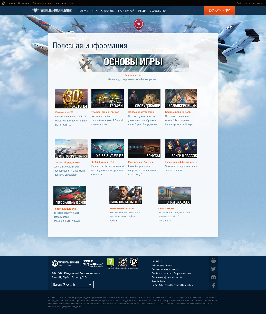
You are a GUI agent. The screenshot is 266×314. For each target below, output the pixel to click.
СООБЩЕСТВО (158, 10)
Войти (240, 3)
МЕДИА (142, 10)
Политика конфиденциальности (167, 277)
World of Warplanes (51, 10)
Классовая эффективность (181, 162)
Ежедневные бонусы (140, 162)
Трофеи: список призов (105, 112)
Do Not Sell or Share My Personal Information (172, 285)
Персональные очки (65, 208)
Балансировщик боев (178, 112)
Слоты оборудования (67, 162)
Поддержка (157, 261)
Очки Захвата (166, 208)
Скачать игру (219, 10)
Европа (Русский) (64, 284)
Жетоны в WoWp (64, 112)
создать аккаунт (256, 3)
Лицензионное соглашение (165, 269)
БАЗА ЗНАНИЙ (126, 10)
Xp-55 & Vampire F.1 (102, 162)
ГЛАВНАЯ (83, 10)
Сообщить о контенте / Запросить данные (171, 273)
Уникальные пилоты (121, 208)
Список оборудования (141, 112)
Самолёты (107, 10)
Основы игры (133, 75)
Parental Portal (158, 281)
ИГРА (95, 10)
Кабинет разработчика (162, 265)
